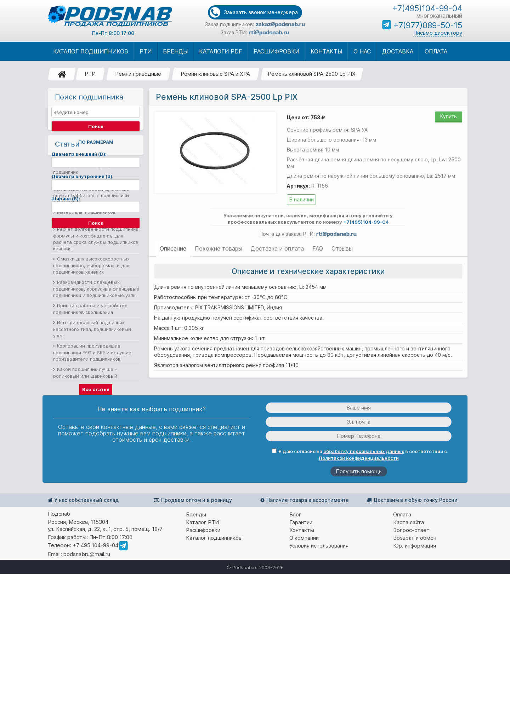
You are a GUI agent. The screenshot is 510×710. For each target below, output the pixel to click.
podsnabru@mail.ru (86, 690)
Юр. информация (414, 681)
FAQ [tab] (317, 248)
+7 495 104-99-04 (95, 681)
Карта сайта (408, 658)
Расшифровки (203, 666)
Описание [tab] (173, 248)
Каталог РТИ (202, 658)
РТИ (90, 73)
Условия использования (318, 681)
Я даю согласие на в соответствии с (359, 590)
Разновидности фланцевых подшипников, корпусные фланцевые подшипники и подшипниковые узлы (96, 393)
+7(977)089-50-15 (427, 25)
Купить (448, 116)
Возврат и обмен (414, 673)
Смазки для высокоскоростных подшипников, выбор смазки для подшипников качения (91, 370)
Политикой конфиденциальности (359, 594)
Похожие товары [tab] (218, 248)
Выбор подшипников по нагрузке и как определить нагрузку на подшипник (95, 270)
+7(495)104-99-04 (427, 8)
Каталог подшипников (214, 673)
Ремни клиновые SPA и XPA (215, 73)
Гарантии (300, 658)
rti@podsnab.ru (269, 32)
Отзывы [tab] (342, 248)
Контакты (301, 666)
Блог (295, 650)
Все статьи (95, 494)
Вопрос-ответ (411, 666)
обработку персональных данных (363, 587)
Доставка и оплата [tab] (277, 248)
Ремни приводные (138, 73)
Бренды (196, 650)
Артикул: (298, 186)
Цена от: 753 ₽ (306, 117)
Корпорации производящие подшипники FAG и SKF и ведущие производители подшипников (92, 457)
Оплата (402, 650)
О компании (304, 673)
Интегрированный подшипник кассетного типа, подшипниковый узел (92, 433)
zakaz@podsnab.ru (280, 24)
